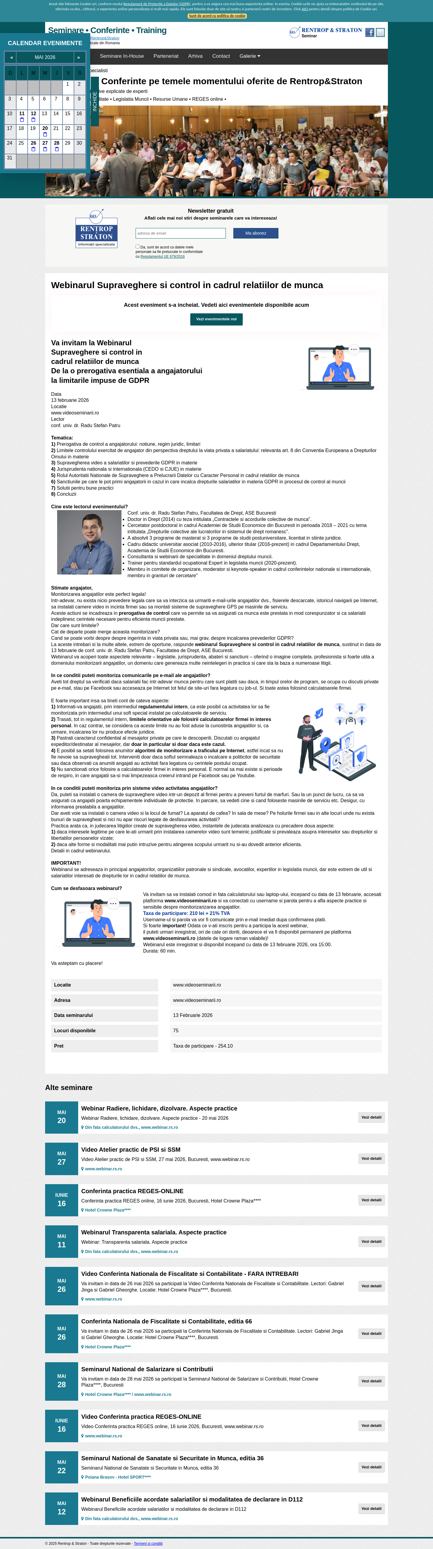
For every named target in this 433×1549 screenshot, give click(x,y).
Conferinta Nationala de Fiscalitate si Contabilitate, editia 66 (166, 1321)
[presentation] (243, 251)
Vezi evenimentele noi (216, 319)
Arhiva (195, 56)
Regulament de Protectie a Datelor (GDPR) (157, 4)
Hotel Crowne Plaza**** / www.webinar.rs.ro (126, 1394)
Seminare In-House (122, 56)
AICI (305, 9)
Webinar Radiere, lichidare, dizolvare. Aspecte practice (159, 1108)
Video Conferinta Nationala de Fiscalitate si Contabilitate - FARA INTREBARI (189, 1273)
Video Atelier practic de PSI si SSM (130, 1149)
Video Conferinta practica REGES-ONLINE (141, 1416)
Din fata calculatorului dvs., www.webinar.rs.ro (129, 1127)
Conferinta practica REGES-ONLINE (132, 1191)
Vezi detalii (372, 1117)
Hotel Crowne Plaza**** (106, 1210)
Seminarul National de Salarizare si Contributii (147, 1369)
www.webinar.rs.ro (101, 1168)
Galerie (250, 56)
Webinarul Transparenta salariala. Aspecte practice (154, 1232)
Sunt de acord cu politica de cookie (217, 16)
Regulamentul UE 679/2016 (162, 256)
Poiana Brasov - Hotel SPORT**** (116, 1477)
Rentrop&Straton (104, 38)
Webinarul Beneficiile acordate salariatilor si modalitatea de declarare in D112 (192, 1499)
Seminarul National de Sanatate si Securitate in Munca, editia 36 (172, 1458)
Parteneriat (166, 56)
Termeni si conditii (148, 1543)
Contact (221, 56)
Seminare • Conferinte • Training (107, 30)
